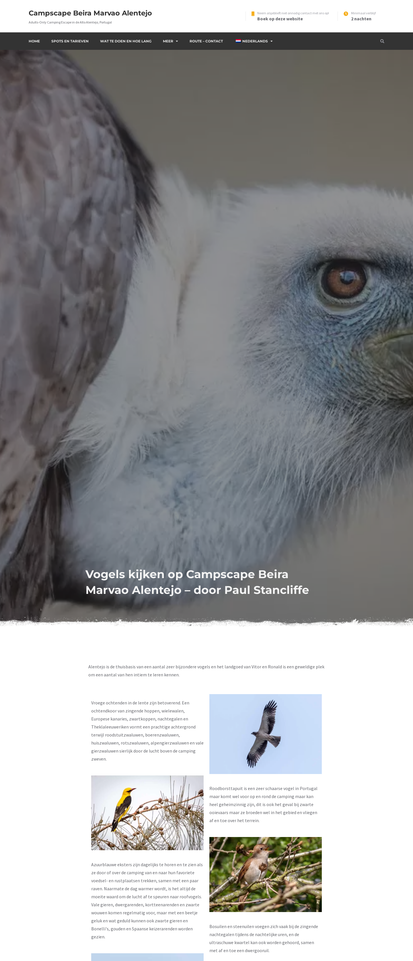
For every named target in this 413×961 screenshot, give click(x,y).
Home (34, 41)
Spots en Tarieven (70, 41)
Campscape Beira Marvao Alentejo (90, 13)
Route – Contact (206, 41)
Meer (168, 41)
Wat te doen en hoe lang (125, 41)
